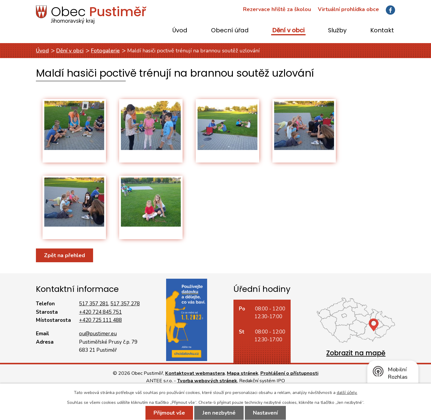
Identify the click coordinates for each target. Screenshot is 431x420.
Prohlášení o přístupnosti (289, 373)
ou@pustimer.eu (98, 333)
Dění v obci (288, 30)
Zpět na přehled (64, 255)
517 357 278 (125, 303)
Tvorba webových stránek (207, 380)
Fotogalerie (105, 50)
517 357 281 (93, 303)
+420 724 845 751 (100, 312)
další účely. (347, 392)
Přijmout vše (169, 412)
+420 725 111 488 (100, 320)
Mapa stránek (242, 373)
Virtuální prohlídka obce (348, 9)
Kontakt (382, 30)
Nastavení (265, 412)
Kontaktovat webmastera (195, 373)
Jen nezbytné (219, 412)
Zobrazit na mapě (356, 353)
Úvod (179, 30)
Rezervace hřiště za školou (277, 9)
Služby (337, 30)
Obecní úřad (230, 30)
